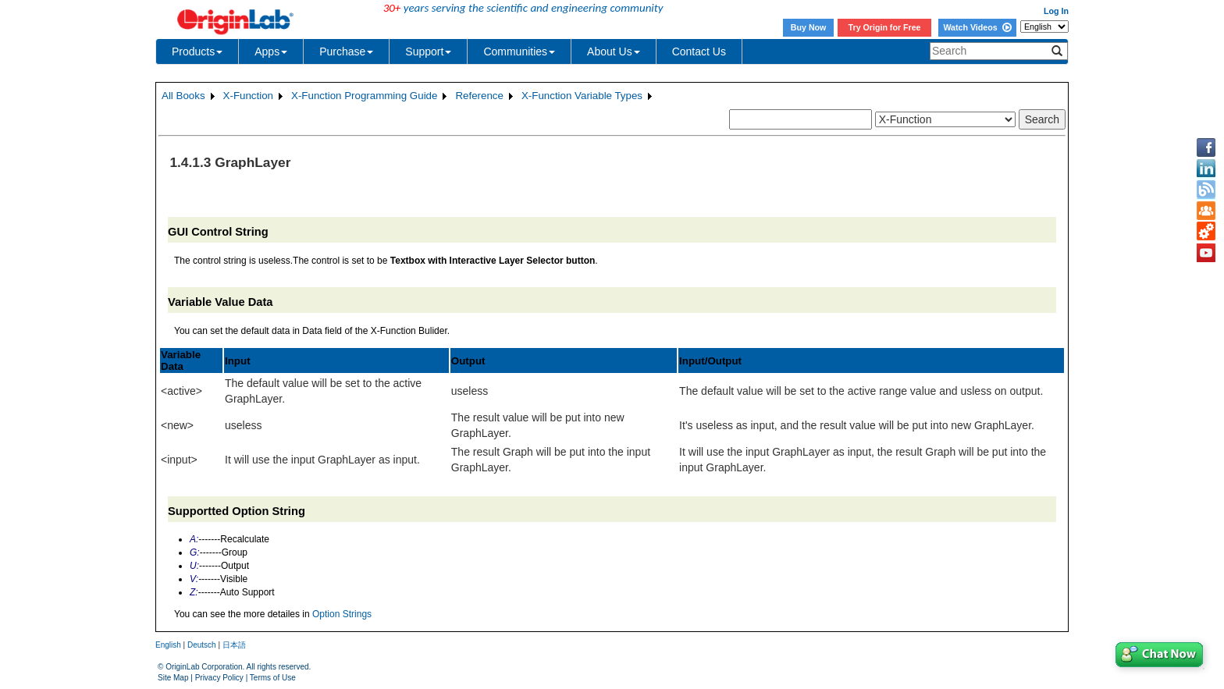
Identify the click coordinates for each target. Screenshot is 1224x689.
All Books (183, 95)
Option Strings (342, 614)
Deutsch (201, 645)
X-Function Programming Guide (364, 95)
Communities (519, 51)
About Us (613, 51)
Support (428, 51)
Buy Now (809, 27)
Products (197, 51)
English (168, 645)
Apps (270, 51)
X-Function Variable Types (581, 95)
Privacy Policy (219, 677)
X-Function (248, 95)
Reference (479, 95)
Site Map (173, 677)
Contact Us (699, 51)
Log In (1056, 11)
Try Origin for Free (885, 27)
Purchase (346, 51)
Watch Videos (977, 27)
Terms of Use (273, 677)
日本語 (234, 645)
